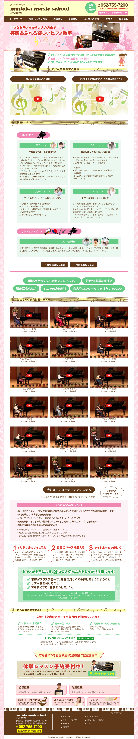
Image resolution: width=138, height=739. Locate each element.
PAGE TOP (118, 713)
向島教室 (66, 727)
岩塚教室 (66, 723)
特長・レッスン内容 (70, 720)
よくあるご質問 (92, 716)
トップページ (67, 716)
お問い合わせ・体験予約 (95, 720)
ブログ (89, 723)
